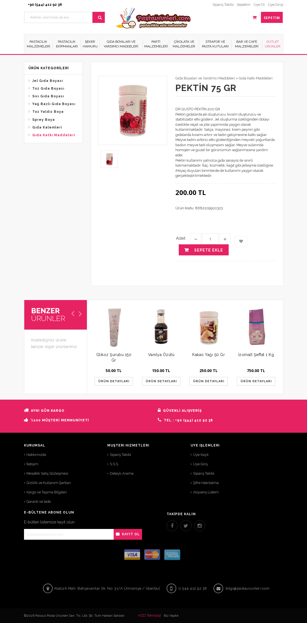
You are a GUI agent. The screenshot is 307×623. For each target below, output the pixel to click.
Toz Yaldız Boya (48, 112)
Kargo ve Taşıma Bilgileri (46, 492)
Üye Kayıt (201, 455)
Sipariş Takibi (120, 455)
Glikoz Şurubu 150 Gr (114, 357)
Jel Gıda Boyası (47, 81)
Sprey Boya (43, 120)
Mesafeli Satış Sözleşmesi (47, 473)
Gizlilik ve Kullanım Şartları (48, 483)
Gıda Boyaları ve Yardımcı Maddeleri (205, 78)
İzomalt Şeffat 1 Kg (256, 354)
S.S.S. (114, 464)
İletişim (32, 464)
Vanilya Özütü (161, 354)
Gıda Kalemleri (47, 127)
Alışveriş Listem (206, 492)
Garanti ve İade (38, 501)
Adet (180, 238)
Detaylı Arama (122, 473)
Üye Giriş (200, 464)
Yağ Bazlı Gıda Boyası (53, 104)
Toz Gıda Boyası (48, 88)
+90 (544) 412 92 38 (45, 4)
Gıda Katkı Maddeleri (53, 135)
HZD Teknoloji (149, 615)
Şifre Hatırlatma (206, 483)
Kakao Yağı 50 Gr (208, 354)
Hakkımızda (36, 455)
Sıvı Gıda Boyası (48, 96)
